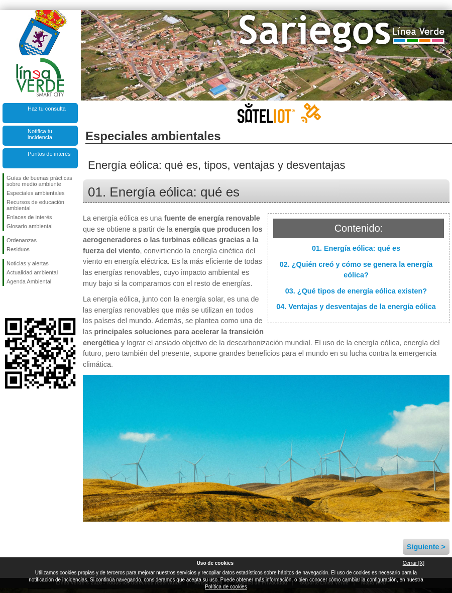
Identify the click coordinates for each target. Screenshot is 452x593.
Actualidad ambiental (32, 272)
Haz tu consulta (47, 109)
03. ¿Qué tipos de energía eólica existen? (356, 291)
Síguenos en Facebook (9, 302)
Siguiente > (426, 547)
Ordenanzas (22, 240)
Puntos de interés (49, 154)
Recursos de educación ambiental (35, 205)
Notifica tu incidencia (40, 134)
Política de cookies (226, 586)
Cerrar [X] (413, 563)
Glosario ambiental (30, 226)
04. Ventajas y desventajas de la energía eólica (356, 307)
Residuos (18, 249)
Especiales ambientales (36, 193)
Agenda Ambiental (29, 281)
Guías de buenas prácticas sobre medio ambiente (39, 181)
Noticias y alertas (28, 263)
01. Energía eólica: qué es (356, 248)
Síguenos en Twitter (25, 302)
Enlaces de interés (29, 217)
